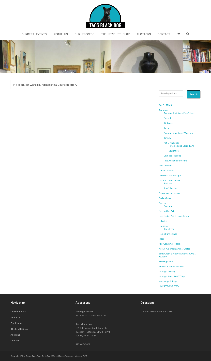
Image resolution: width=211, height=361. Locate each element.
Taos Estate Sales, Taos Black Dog (35, 356)
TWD (85, 356)
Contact (15, 340)
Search (193, 94)
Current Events (19, 311)
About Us (15, 317)
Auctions (15, 334)
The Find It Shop (19, 329)
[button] (178, 34)
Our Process (17, 323)
